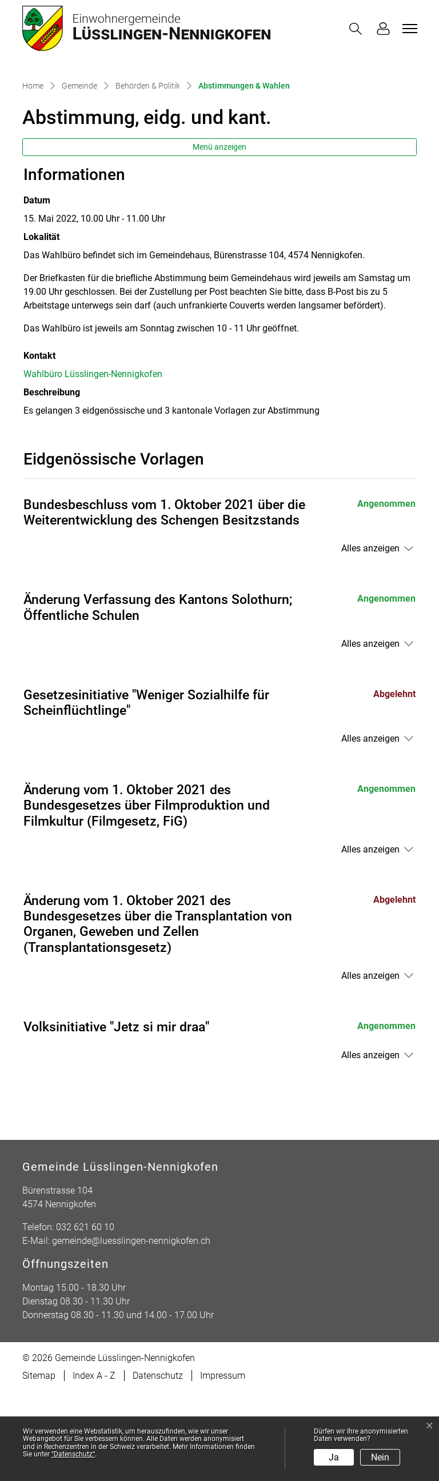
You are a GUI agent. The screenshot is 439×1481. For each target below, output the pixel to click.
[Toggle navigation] (408, 28)
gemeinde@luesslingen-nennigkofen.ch (131, 1329)
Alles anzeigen (370, 637)
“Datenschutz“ (73, 1454)
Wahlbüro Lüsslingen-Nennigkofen (92, 463)
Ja (334, 1457)
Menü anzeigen (219, 236)
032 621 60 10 (85, 1316)
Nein (380, 1457)
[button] (358, 28)
